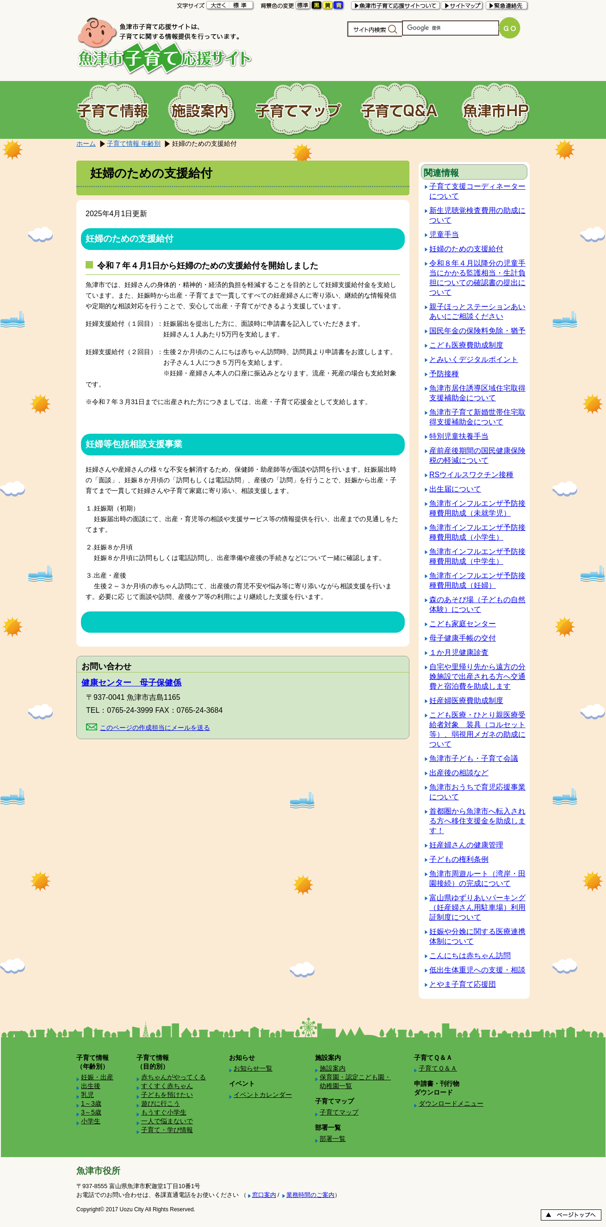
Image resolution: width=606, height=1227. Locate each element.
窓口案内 (264, 1194)
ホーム (86, 143)
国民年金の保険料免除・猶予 (477, 331)
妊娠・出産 (97, 1077)
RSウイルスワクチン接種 (471, 475)
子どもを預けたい (167, 1094)
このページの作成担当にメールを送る (155, 727)
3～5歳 (91, 1112)
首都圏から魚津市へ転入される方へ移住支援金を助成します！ (477, 821)
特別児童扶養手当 (459, 436)
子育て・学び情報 (167, 1130)
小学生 (90, 1121)
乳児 (87, 1094)
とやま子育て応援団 (462, 984)
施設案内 (333, 1068)
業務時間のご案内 (310, 1194)
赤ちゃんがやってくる (173, 1077)
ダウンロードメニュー (451, 1103)
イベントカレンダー (263, 1094)
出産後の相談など (459, 773)
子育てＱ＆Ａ (438, 1068)
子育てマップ (339, 1112)
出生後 (90, 1086)
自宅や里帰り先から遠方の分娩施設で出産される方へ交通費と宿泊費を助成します (477, 676)
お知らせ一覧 (253, 1068)
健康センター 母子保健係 (131, 682)
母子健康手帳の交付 (462, 638)
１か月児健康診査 (459, 652)
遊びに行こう (160, 1103)
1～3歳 (91, 1103)
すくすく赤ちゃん (167, 1086)
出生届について (455, 489)
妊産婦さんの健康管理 (466, 845)
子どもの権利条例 (459, 859)
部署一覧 (333, 1138)
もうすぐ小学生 (163, 1112)
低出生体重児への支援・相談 (477, 970)
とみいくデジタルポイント (473, 359)
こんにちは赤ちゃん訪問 (470, 955)
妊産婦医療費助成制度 (466, 700)
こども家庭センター (462, 624)
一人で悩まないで (167, 1121)
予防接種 (444, 374)
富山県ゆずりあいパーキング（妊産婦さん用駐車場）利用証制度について (477, 907)
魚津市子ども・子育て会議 (473, 758)
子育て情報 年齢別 (134, 143)
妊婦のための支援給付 (466, 249)
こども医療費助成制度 (466, 345)
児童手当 (444, 234)
